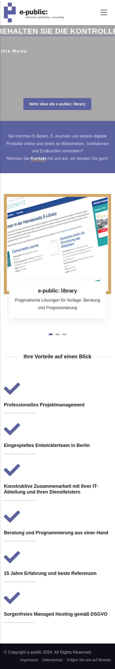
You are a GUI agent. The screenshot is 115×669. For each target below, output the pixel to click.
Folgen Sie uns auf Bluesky (89, 660)
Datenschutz (52, 660)
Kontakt (38, 158)
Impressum (29, 660)
